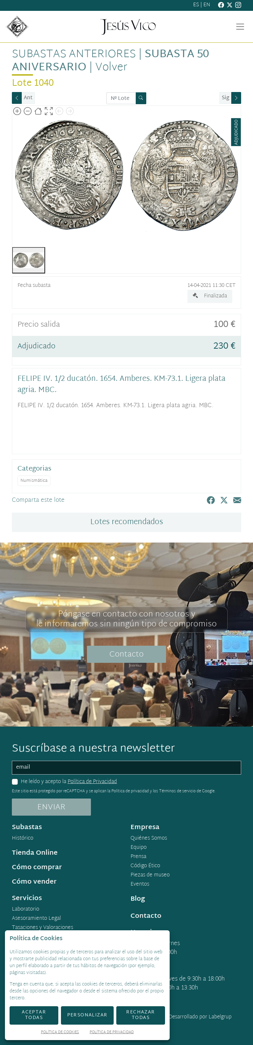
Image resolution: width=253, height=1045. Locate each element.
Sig (225, 98)
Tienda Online (35, 853)
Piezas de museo (150, 875)
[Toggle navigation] (240, 26)
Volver (111, 68)
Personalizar (87, 1015)
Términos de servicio (177, 791)
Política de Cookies (60, 1032)
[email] (126, 768)
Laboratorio (25, 909)
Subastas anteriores (74, 54)
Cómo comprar (37, 867)
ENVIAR (51, 807)
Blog (137, 899)
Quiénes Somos (148, 838)
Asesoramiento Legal (36, 918)
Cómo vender (34, 882)
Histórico (22, 838)
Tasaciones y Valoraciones (42, 928)
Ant (28, 98)
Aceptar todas (34, 1015)
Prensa (138, 857)
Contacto (126, 654)
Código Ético (145, 866)
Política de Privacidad (92, 782)
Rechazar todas (140, 1015)
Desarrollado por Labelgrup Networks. (173, 1021)
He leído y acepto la (69, 782)
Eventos (139, 884)
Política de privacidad (130, 791)
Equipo (138, 847)
